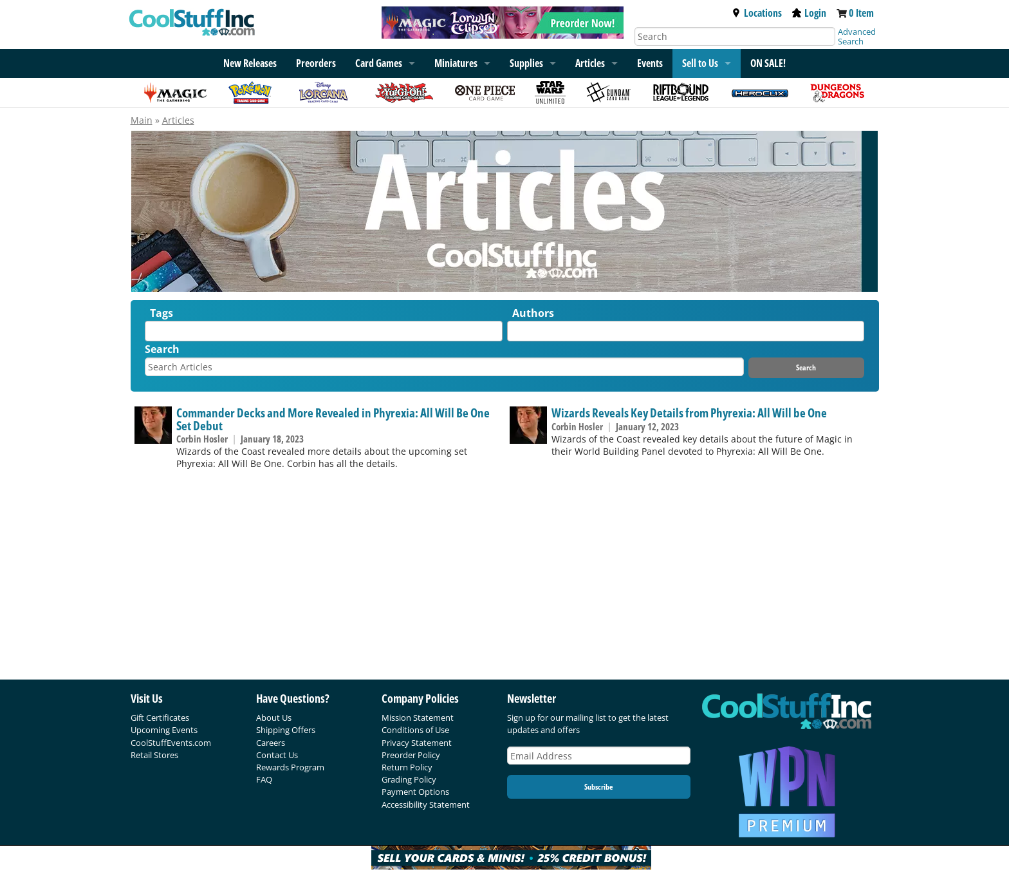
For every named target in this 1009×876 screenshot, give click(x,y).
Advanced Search (857, 36)
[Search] (734, 36)
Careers (270, 742)
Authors (533, 313)
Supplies (526, 63)
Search (162, 349)
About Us (274, 717)
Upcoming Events (164, 730)
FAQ (264, 779)
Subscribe (598, 787)
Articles (590, 63)
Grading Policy (409, 779)
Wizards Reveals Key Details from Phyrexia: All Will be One (689, 412)
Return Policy (407, 767)
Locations (757, 13)
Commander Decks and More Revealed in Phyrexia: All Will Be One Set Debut (333, 418)
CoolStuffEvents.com (171, 742)
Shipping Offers (285, 730)
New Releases (250, 63)
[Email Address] (599, 756)
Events (650, 63)
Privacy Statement (417, 742)
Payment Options (415, 791)
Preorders (316, 63)
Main (142, 120)
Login (809, 13)
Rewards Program (290, 767)
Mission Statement (418, 717)
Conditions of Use (415, 730)
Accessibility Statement (426, 804)
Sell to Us (700, 63)
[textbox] (152, 334)
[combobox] (324, 331)
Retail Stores (154, 755)
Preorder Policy (411, 755)
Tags (161, 313)
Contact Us (277, 755)
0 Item (861, 13)
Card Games (378, 63)
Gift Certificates (160, 717)
